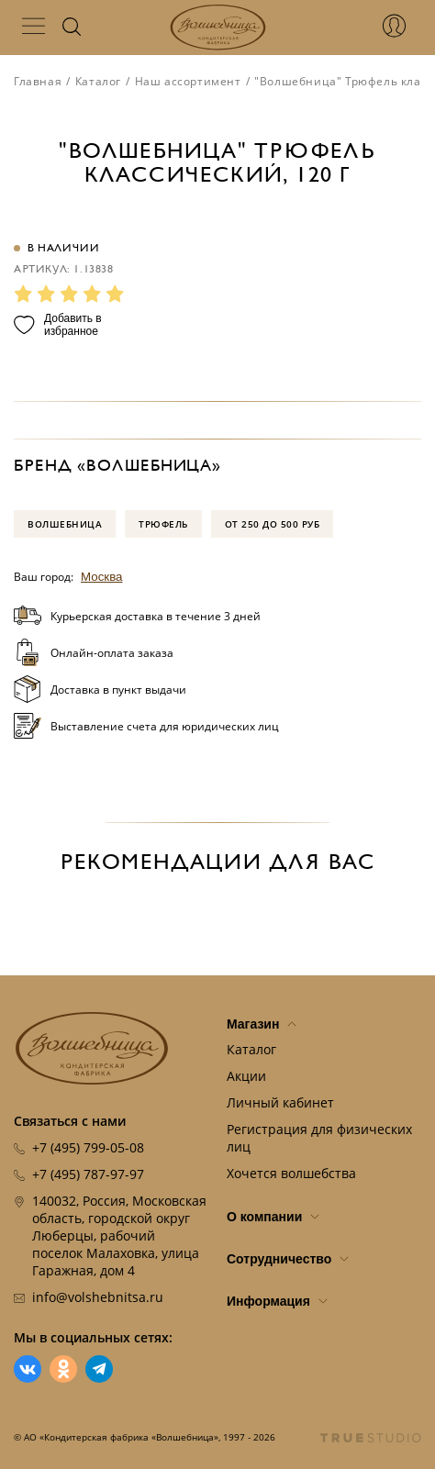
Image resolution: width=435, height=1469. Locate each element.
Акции (246, 1076)
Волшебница (65, 523)
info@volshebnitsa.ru (97, 1297)
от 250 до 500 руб (272, 523)
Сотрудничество (288, 1259)
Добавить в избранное (58, 325)
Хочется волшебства (291, 1173)
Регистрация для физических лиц (319, 1137)
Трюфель (163, 523)
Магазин (261, 1024)
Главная (37, 81)
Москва (102, 577)
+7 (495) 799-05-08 (88, 1147)
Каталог (98, 81)
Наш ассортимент (188, 81)
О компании (273, 1216)
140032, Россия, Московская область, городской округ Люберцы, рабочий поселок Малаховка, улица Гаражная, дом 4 (119, 1235)
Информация (277, 1301)
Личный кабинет (280, 1102)
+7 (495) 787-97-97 (88, 1174)
